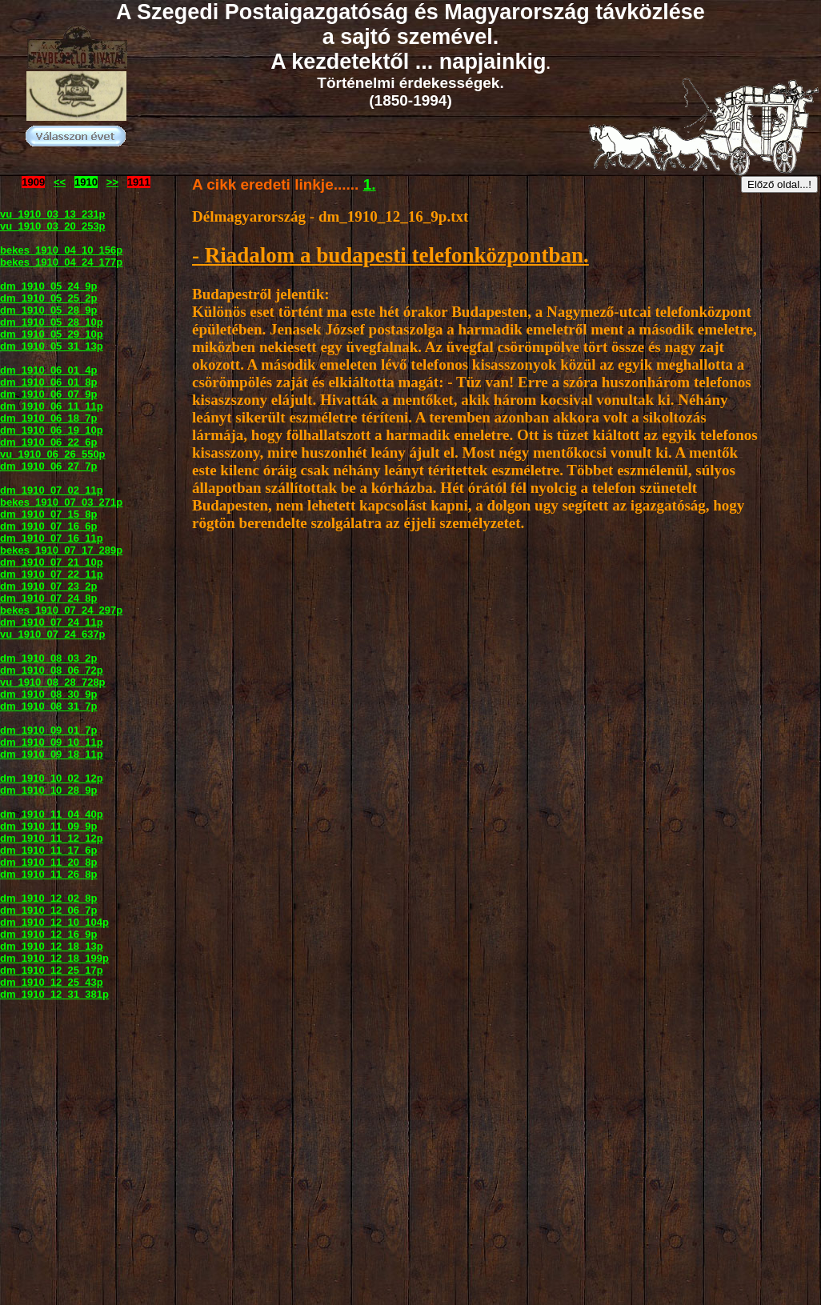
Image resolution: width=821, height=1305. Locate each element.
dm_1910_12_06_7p (48, 910)
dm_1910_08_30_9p (48, 694)
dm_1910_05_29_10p (51, 334)
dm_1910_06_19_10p (51, 430)
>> (112, 182)
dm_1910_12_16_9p (48, 934)
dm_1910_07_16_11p (51, 538)
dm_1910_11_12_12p (51, 838)
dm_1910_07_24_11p (51, 622)
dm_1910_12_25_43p (51, 982)
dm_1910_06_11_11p (51, 406)
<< (60, 182)
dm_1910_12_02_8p (48, 898)
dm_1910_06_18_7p (48, 418)
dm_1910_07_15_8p (48, 514)
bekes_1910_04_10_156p (61, 250)
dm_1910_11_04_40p (51, 814)
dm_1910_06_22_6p (48, 442)
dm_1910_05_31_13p (51, 346)
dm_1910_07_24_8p (48, 598)
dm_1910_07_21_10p (51, 562)
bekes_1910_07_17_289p (61, 550)
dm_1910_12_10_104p (54, 922)
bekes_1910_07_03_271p (61, 502)
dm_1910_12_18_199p (54, 958)
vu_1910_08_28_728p (53, 682)
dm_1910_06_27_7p (48, 466)
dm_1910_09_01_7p (48, 730)
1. (369, 184)
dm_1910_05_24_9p (48, 286)
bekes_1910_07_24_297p (61, 610)
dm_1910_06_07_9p (48, 394)
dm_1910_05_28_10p (51, 322)
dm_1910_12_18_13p (51, 946)
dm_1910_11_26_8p (48, 874)
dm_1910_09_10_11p (51, 742)
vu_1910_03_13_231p (53, 214)
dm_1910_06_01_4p (48, 370)
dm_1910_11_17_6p (48, 850)
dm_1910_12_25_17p (51, 970)
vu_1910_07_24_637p (53, 634)
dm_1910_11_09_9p (48, 826)
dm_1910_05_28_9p (48, 310)
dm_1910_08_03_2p (48, 658)
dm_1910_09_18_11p (51, 754)
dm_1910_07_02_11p (51, 490)
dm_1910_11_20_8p (48, 862)
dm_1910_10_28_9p (48, 790)
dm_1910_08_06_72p (51, 670)
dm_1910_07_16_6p (48, 526)
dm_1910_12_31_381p (54, 994)
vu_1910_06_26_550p (53, 454)
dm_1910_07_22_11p (51, 574)
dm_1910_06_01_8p (48, 382)
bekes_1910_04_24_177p (61, 262)
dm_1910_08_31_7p (48, 706)
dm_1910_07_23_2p (48, 586)
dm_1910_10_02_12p (51, 778)
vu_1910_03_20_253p (53, 226)
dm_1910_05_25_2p (48, 298)
